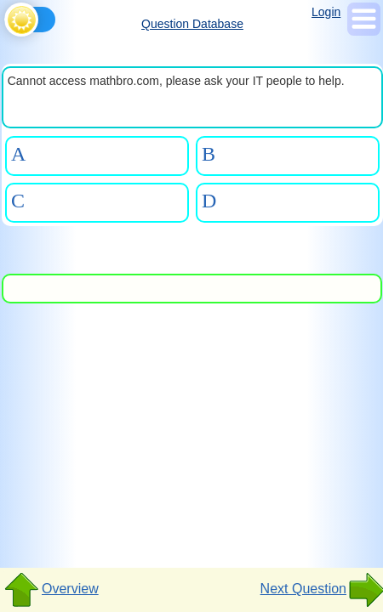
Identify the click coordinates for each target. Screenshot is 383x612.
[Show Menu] (363, 31)
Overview (51, 589)
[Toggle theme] (7, 15)
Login (326, 12)
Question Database (192, 24)
